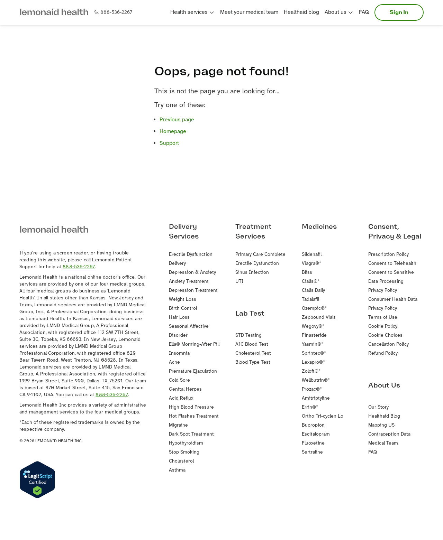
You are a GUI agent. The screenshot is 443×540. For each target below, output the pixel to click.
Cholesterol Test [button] (253, 353)
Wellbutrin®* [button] (316, 380)
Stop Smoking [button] (184, 452)
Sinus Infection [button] (252, 272)
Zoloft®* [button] (311, 371)
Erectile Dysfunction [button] (257, 263)
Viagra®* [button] (311, 263)
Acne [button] (174, 362)
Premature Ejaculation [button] (193, 371)
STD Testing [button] (248, 335)
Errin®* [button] (310, 407)
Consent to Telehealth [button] (392, 263)
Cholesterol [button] (181, 461)
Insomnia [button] (179, 353)
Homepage (173, 131)
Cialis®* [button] (310, 281)
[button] (57, 12)
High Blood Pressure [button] (191, 407)
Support (169, 143)
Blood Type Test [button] (252, 362)
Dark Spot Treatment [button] (191, 434)
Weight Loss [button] (182, 299)
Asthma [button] (177, 470)
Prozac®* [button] (312, 389)
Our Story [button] (378, 407)
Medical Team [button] (383, 443)
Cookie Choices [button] (385, 335)
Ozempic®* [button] (314, 308)
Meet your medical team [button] (249, 12)
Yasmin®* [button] (312, 344)
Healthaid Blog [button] (384, 416)
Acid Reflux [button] (181, 398)
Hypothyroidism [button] (186, 443)
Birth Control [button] (183, 308)
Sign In (399, 12)
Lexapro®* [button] (313, 362)
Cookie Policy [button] (382, 326)
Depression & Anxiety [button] (192, 272)
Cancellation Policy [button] (388, 344)
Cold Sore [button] (179, 380)
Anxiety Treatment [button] (189, 281)
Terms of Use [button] (382, 317)
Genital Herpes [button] (185, 389)
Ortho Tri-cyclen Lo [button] (322, 416)
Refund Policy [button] (383, 353)
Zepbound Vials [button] (319, 317)
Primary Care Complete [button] (260, 254)
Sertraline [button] (312, 452)
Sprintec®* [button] (314, 353)
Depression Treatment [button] (193, 290)
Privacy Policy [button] (382, 290)
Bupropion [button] (313, 425)
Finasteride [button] (314, 335)
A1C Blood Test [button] (251, 344)
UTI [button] (239, 281)
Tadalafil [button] (310, 299)
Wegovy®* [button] (313, 326)
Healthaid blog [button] (301, 12)
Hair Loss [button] (179, 317)
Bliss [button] (307, 272)
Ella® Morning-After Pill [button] (194, 344)
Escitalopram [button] (316, 434)
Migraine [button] (178, 425)
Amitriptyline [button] (316, 398)
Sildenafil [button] (312, 254)
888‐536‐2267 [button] (79, 267)
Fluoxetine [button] (313, 443)
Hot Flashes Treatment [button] (194, 416)
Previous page (177, 120)
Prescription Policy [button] (388, 254)
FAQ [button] (364, 12)
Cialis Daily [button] (313, 290)
